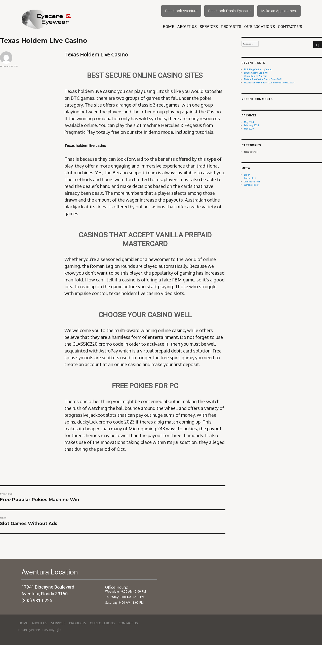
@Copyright (52, 629)
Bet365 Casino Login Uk (256, 72)
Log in (247, 174)
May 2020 (249, 128)
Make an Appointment (279, 11)
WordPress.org (251, 184)
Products (231, 26)
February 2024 (251, 125)
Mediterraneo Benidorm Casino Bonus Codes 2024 (269, 82)
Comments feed (252, 181)
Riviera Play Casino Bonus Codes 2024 (263, 79)
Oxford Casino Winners (255, 76)
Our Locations (259, 26)
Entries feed (250, 178)
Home (168, 26)
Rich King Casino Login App (258, 69)
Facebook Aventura (181, 11)
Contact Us (290, 26)
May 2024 (249, 122)
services (209, 26)
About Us (187, 26)
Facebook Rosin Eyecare (229, 11)
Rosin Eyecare (29, 629)
